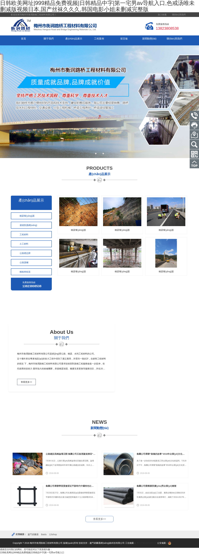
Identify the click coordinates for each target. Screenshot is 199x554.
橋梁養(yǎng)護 (27, 216)
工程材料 (24, 234)
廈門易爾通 (33, 534)
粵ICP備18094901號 (146, 543)
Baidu (44, 534)
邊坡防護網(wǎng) (28, 225)
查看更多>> (26, 382)
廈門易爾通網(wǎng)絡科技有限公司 (107, 543)
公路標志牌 (25, 253)
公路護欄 (24, 262)
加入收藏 (162, 14)
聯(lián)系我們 (179, 14)
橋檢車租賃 (25, 272)
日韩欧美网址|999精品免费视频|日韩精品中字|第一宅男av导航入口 (32, 552)
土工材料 (24, 244)
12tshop (53, 534)
